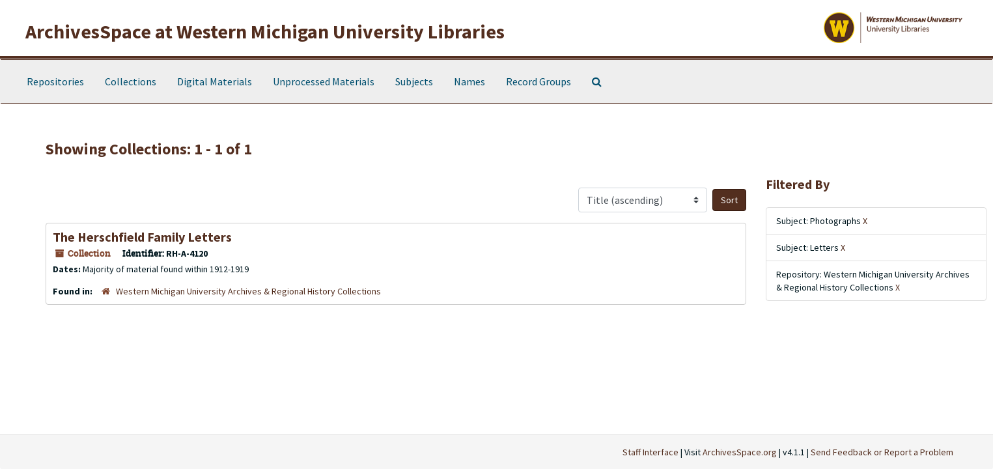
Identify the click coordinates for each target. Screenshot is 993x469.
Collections (130, 81)
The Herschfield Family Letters (142, 237)
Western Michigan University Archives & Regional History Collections (248, 291)
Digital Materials (214, 81)
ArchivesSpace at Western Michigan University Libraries (265, 31)
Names (469, 81)
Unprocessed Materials (323, 81)
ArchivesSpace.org (740, 452)
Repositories (55, 81)
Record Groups (538, 81)
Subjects (414, 81)
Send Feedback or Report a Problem (882, 452)
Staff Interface (650, 452)
